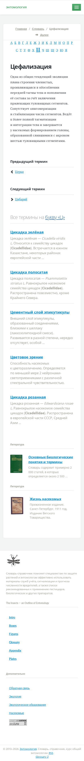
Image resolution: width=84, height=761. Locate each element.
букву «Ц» (55, 217)
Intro (12, 617)
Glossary (14, 642)
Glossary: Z (42, 757)
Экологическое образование (27, 704)
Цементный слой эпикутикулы (39, 312)
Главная (21, 29)
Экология (15, 696)
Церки (19, 171)
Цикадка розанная (28, 397)
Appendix (15, 650)
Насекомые (16, 713)
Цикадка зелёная (27, 232)
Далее (44, 35)
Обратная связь (19, 688)
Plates (13, 659)
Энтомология (16, 7)
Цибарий (21, 199)
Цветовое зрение (26, 357)
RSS (51, 753)
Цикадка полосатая (29, 272)
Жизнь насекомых (45, 499)
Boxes (13, 625)
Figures (13, 634)
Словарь (38, 29)
